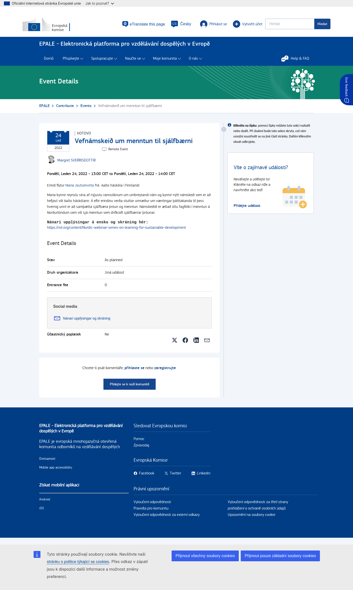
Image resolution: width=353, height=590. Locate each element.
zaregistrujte (165, 373)
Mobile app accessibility (55, 473)
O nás (193, 63)
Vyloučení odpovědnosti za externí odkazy (167, 520)
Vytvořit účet (228, 26)
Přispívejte (71, 63)
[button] (166, 26)
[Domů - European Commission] (74, 27)
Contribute (65, 110)
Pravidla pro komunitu (151, 513)
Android (44, 505)
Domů (48, 63)
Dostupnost (47, 464)
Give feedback (346, 86)
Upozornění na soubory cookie (251, 520)
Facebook (146, 478)
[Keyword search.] (273, 26)
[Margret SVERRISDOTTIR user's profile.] (76, 165)
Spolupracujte (102, 63)
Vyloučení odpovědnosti (152, 507)
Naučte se (133, 63)
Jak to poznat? (99, 3)
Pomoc (139, 444)
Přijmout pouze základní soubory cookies (280, 556)
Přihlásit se (196, 26)
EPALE (44, 110)
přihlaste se (134, 373)
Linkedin (203, 478)
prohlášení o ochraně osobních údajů (257, 513)
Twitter (175, 478)
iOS (41, 513)
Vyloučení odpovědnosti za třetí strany (258, 507)
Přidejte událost (247, 210)
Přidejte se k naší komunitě (129, 389)
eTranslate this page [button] (129, 26)
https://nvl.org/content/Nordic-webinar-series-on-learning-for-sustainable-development (116, 232)
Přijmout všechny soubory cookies (205, 556)
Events (85, 110)
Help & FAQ (297, 63)
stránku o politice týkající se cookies (78, 562)
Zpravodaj (141, 450)
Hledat (306, 26)
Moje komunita (165, 63)
